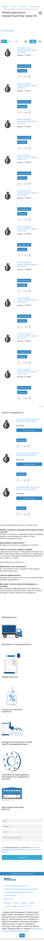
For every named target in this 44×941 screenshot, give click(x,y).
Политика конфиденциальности (16, 886)
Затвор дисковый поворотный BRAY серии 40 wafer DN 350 (27, 488)
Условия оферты (10, 895)
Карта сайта (8, 899)
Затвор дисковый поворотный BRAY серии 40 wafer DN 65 (27, 454)
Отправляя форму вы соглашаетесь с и (21, 849)
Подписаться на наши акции (22, 874)
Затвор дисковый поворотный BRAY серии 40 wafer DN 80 (27, 420)
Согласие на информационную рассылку (19, 892)
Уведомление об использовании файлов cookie (21, 929)
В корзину (22, 71)
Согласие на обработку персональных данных (21, 889)
